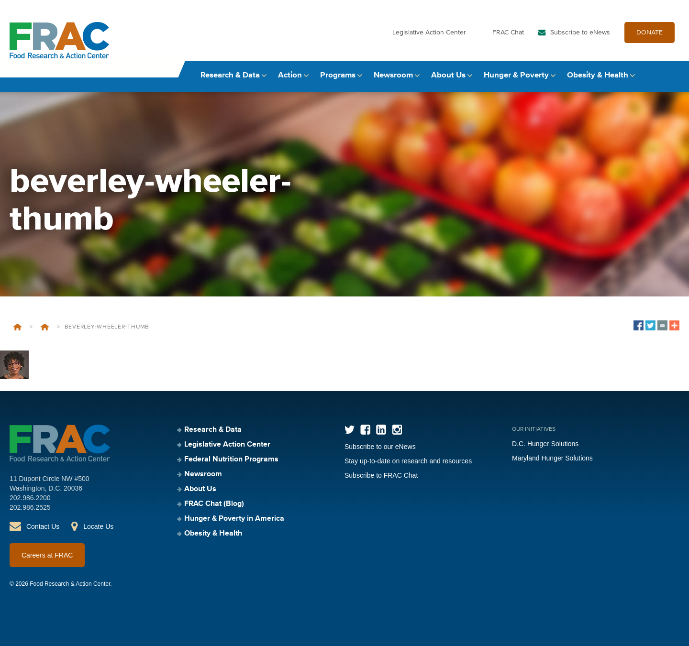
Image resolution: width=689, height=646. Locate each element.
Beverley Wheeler (45, 327)
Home (17, 327)
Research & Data (230, 75)
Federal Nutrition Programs (231, 459)
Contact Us (42, 526)
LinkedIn (381, 430)
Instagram (397, 430)
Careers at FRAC (47, 555)
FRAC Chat (508, 32)
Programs (338, 75)
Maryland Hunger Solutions (552, 458)
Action (290, 75)
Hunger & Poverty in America (234, 519)
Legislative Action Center (429, 32)
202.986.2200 (30, 498)
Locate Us (98, 526)
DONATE (649, 32)
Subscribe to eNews (580, 32)
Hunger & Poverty (516, 75)
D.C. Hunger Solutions (545, 444)
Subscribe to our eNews (380, 446)
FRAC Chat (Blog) (214, 504)
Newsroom (393, 75)
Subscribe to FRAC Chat (381, 475)
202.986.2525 (30, 507)
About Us (448, 75)
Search (670, 75)
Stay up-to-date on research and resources (408, 461)
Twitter (349, 430)
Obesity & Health (597, 75)
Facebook (365, 430)
